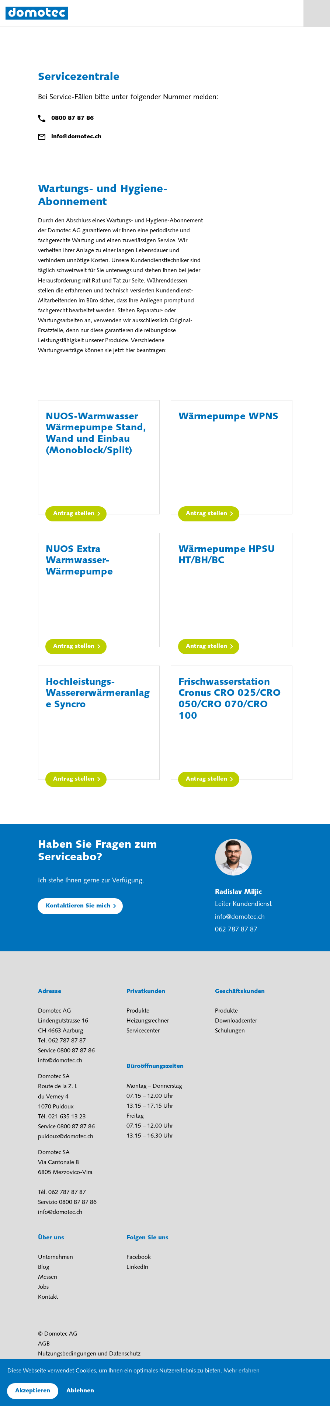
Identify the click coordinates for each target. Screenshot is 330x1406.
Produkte (137, 1011)
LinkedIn (137, 1267)
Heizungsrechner (147, 1021)
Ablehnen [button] (80, 1391)
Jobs (43, 1287)
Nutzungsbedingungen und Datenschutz (89, 1354)
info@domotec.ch (76, 137)
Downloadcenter (236, 1021)
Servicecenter (143, 1031)
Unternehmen (55, 1257)
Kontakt (48, 1297)
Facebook (138, 1257)
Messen (47, 1277)
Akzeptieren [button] (32, 1391)
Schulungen (230, 1031)
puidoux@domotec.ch (65, 1137)
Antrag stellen (73, 514)
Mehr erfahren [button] (241, 1371)
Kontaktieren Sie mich (78, 906)
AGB (44, 1344)
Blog (43, 1267)
